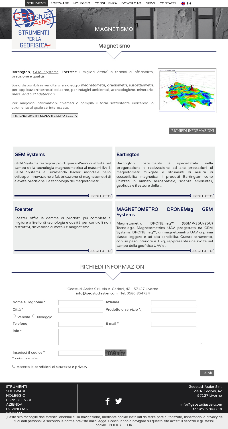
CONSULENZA (106, 3)
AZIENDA (14, 404)
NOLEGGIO (81, 3)
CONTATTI (168, 3)
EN (186, 3)
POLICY (115, 425)
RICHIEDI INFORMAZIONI (192, 131)
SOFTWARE (60, 3)
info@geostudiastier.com (97, 293)
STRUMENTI (36, 3)
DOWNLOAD (131, 3)
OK (129, 425)
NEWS (150, 3)
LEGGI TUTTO (101, 196)
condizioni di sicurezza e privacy (61, 367)
